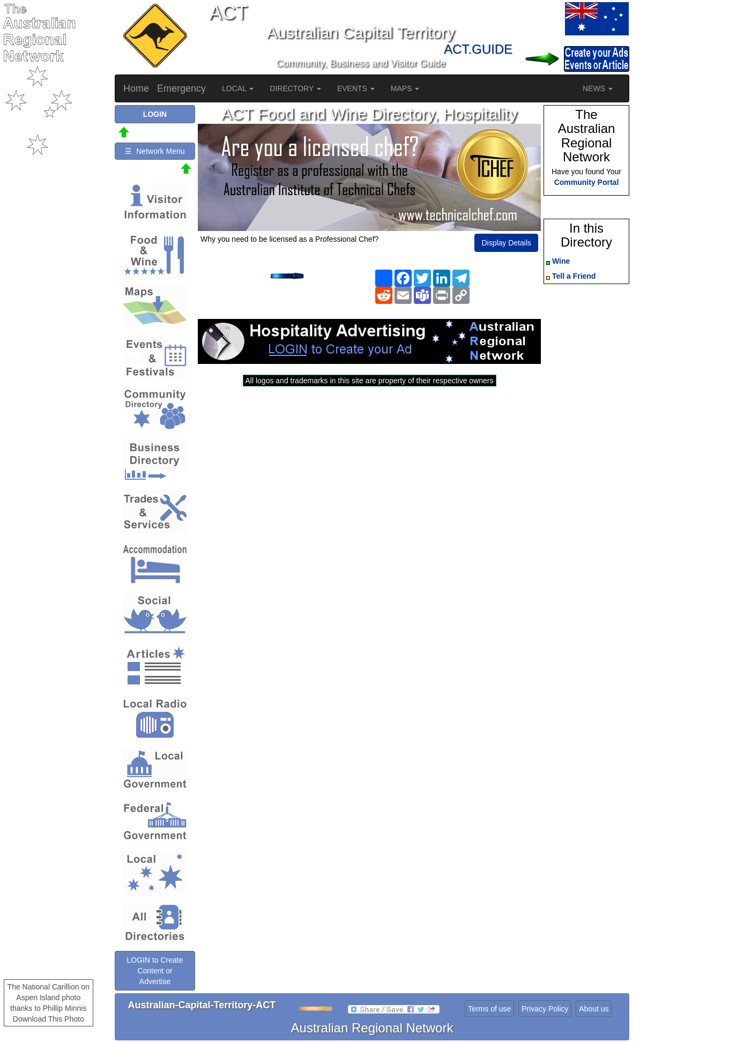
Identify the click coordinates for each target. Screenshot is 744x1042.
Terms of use (489, 1008)
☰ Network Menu (154, 151)
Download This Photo (48, 1019)
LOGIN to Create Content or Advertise (155, 971)
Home (136, 88)
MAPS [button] (405, 88)
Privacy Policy (545, 1008)
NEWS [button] (598, 88)
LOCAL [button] (238, 88)
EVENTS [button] (356, 88)
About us (593, 1008)
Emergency (181, 88)
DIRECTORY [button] (295, 88)
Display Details (506, 243)
